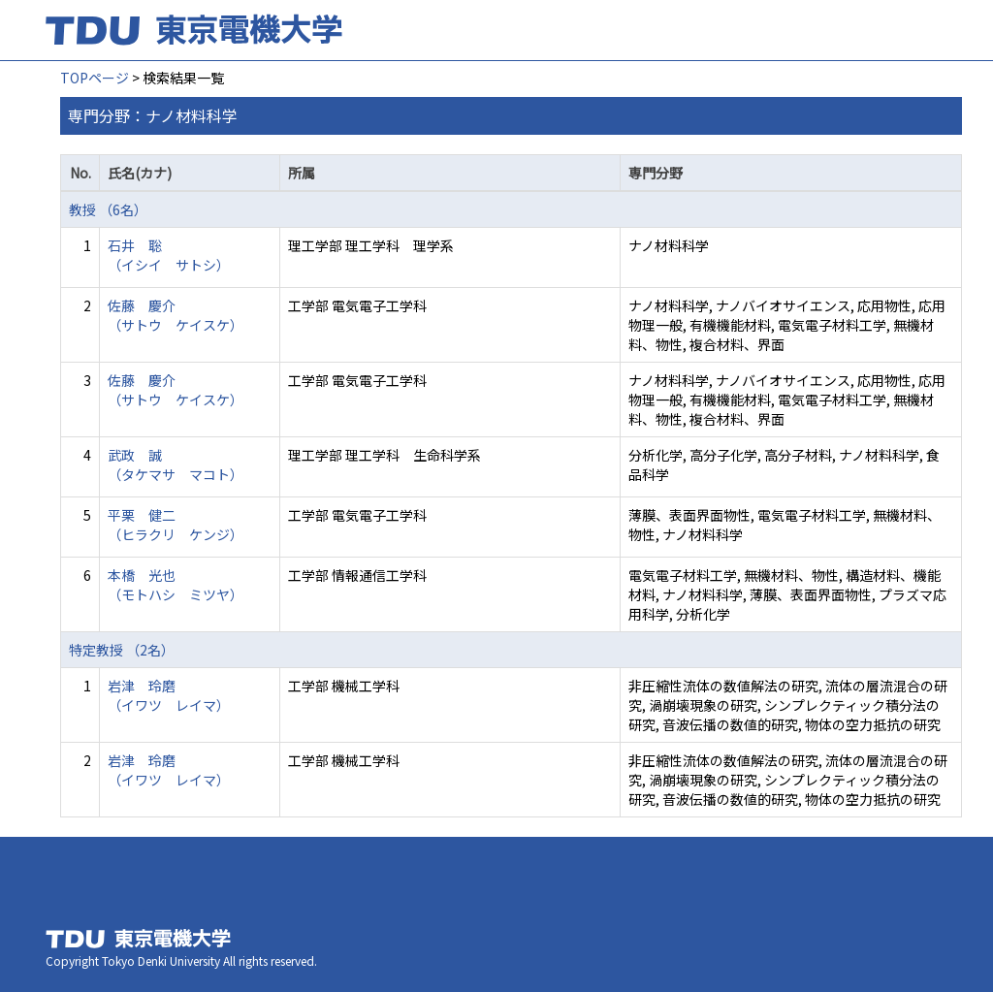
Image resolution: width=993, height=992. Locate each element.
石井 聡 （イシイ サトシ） (169, 255)
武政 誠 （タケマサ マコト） (175, 464)
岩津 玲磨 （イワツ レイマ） (169, 695)
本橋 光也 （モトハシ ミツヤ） (175, 584)
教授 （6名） (108, 209)
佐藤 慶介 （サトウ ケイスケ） (175, 315)
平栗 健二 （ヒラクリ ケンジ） (175, 524)
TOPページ (94, 77)
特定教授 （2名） (122, 649)
